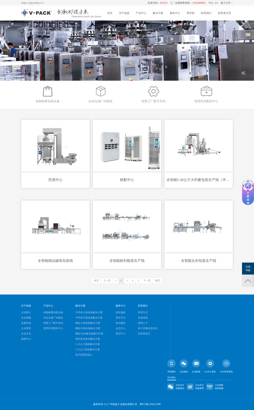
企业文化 (26, 333)
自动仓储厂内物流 (53, 317)
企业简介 (26, 312)
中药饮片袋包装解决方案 (89, 312)
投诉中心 (121, 333)
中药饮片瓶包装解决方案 (89, 317)
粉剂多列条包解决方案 (87, 339)
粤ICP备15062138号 (150, 404)
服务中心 (175, 13)
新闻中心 (26, 339)
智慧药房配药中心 (53, 328)
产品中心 (141, 13)
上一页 (107, 280)
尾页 (157, 280)
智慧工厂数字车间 (53, 323)
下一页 (147, 280)
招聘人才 (143, 323)
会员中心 (121, 328)
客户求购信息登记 (148, 328)
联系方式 (143, 312)
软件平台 (121, 317)
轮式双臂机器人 (84, 354)
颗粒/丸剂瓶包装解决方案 (89, 333)
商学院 (191, 13)
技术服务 (121, 312)
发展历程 (26, 323)
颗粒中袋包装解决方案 (87, 328)
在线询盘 (143, 317)
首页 (110, 13)
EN (216, 3)
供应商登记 (144, 333)
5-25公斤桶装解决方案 (87, 344)
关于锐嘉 (124, 13)
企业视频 (26, 317)
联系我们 (206, 13)
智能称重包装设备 (53, 312)
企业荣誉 (26, 328)
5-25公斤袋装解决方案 (87, 349)
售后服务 (121, 323)
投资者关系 (224, 13)
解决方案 (158, 13)
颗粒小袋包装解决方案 (87, 323)
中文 (210, 3)
